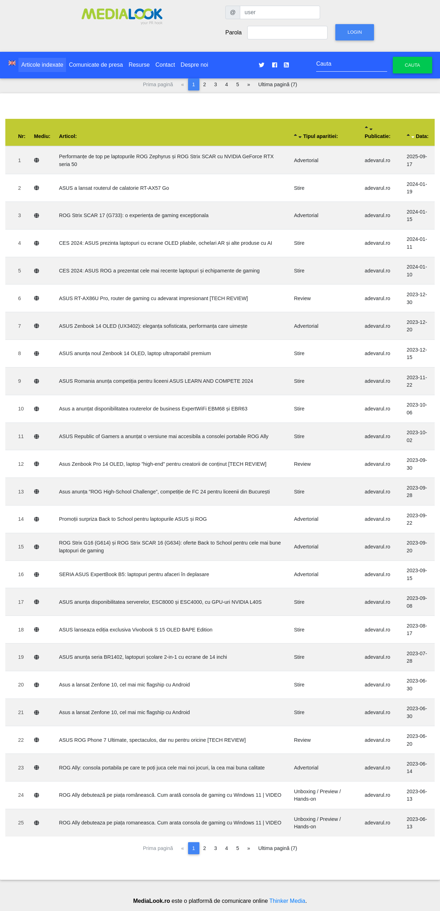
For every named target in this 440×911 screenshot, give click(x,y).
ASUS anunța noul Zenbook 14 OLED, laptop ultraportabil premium (135, 353)
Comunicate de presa (96, 65)
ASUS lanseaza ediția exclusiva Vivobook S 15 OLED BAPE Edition (136, 630)
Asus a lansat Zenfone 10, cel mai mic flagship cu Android (124, 685)
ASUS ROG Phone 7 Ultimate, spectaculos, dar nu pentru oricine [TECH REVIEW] (152, 740)
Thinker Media (287, 901)
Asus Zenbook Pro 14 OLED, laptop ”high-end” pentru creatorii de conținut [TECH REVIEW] (162, 464)
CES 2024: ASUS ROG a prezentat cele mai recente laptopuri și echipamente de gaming (159, 271)
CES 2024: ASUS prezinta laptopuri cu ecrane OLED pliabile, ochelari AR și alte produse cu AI (165, 243)
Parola (233, 32)
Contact (165, 65)
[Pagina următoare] (248, 84)
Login (354, 32)
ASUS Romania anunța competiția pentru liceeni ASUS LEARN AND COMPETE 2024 (156, 381)
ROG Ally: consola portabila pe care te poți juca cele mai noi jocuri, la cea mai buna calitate (162, 768)
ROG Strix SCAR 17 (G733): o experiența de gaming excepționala (134, 215)
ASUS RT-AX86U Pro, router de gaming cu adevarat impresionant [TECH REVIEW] (153, 298)
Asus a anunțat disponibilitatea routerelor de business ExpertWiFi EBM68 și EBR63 (153, 409)
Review (302, 298)
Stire (299, 188)
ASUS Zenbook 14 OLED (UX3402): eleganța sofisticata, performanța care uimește (153, 326)
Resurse (139, 65)
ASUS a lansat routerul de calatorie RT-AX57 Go (114, 188)
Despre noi (194, 65)
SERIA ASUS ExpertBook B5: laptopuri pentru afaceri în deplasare (134, 574)
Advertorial (306, 160)
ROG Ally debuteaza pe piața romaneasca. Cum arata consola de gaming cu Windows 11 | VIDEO (170, 823)
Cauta (412, 65)
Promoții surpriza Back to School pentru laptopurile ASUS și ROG (133, 519)
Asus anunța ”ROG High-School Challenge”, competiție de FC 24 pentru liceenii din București (164, 492)
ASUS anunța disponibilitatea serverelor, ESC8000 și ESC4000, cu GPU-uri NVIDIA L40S (160, 602)
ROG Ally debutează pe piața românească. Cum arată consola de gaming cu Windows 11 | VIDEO (170, 795)
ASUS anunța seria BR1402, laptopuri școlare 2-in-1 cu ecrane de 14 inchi (143, 657)
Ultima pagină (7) (277, 84)
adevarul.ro (377, 160)
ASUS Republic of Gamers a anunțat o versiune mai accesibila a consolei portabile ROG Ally (163, 436)
